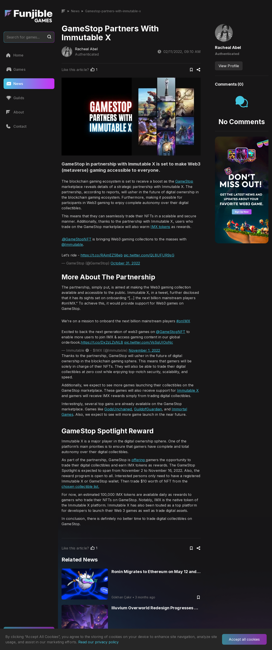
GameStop (184, 181)
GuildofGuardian (148, 409)
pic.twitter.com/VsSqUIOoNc (148, 342)
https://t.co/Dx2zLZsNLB (102, 342)
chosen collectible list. (80, 486)
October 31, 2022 (125, 263)
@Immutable (72, 244)
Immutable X (188, 390)
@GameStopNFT (76, 239)
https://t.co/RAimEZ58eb (101, 255)
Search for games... (29, 36)
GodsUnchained (118, 409)
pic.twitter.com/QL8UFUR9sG (149, 255)
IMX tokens (160, 226)
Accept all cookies (244, 639)
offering (139, 460)
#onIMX (183, 321)
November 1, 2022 (144, 350)
